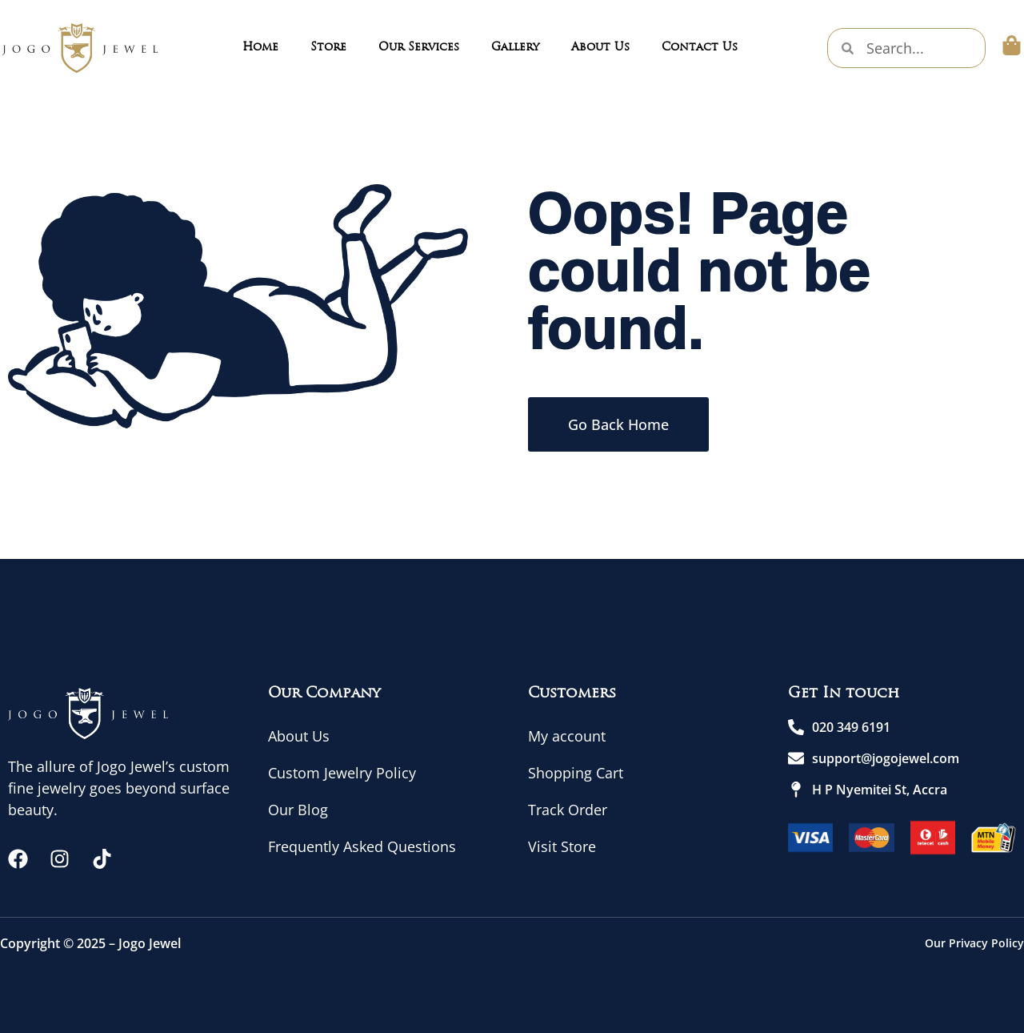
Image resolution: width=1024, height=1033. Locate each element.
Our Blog (298, 809)
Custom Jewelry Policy (342, 772)
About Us (600, 48)
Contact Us (700, 48)
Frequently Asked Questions (362, 846)
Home (260, 48)
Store (328, 48)
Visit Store (562, 846)
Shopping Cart (575, 772)
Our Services (418, 48)
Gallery (515, 48)
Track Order (567, 809)
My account (567, 736)
